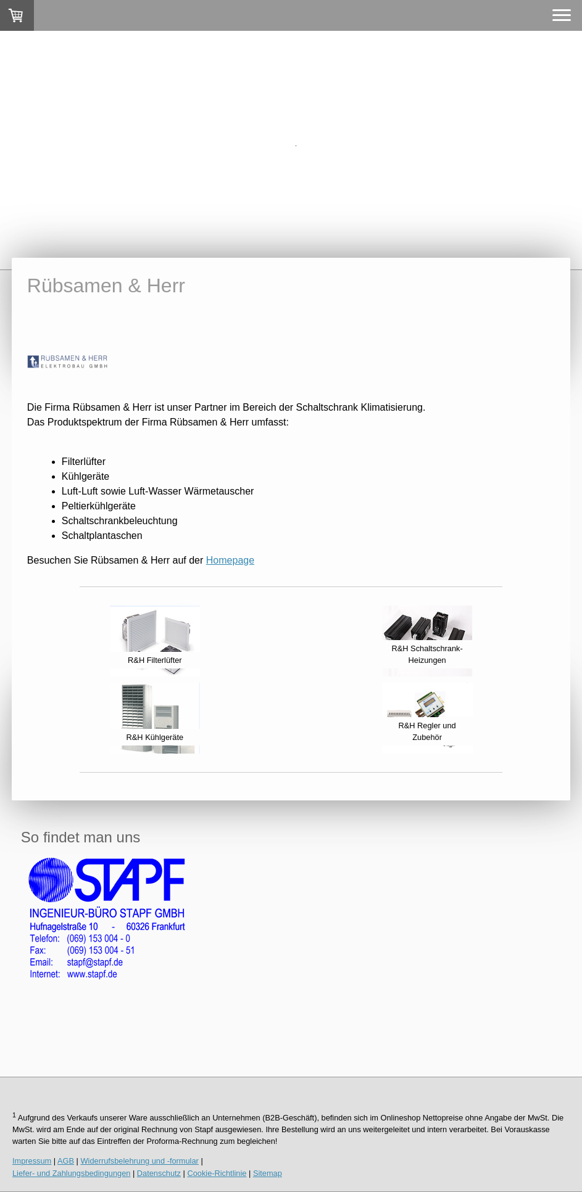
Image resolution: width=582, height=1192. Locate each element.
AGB (65, 1160)
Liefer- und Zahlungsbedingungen (71, 1173)
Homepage (230, 560)
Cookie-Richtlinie (216, 1173)
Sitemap (267, 1173)
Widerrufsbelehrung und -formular (140, 1160)
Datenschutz (159, 1173)
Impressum (31, 1160)
